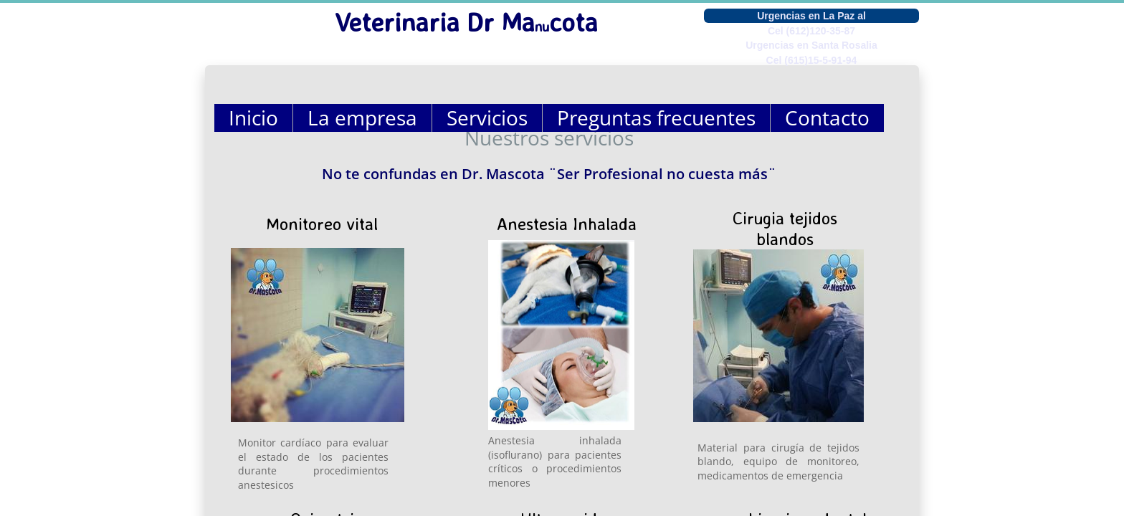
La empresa (362, 117)
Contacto (827, 117)
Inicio (253, 117)
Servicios (487, 117)
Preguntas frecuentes (656, 117)
